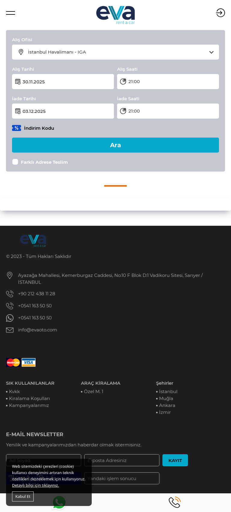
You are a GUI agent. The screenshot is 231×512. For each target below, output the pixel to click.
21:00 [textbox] (134, 81)
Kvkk (14, 391)
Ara (115, 145)
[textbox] (119, 52)
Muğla (166, 398)
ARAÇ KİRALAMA (100, 383)
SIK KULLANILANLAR (30, 383)
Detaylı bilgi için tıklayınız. (35, 485)
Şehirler (164, 383)
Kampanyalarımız (29, 405)
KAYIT (175, 460)
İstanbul (168, 391)
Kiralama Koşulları (29, 398)
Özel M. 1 (93, 391)
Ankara (167, 405)
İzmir (165, 412)
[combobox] (119, 52)
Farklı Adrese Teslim (44, 162)
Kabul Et (22, 496)
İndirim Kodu (39, 128)
